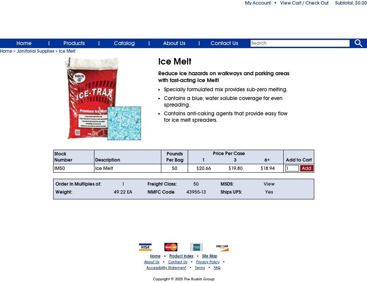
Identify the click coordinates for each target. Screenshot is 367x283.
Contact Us (224, 43)
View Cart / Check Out (304, 3)
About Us (174, 43)
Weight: (63, 192)
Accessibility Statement (166, 267)
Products (74, 43)
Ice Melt (67, 51)
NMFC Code (161, 192)
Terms (200, 267)
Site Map (209, 256)
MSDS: (227, 184)
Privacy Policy (207, 262)
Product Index (181, 256)
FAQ (217, 267)
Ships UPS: (231, 192)
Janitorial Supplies (35, 51)
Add (306, 168)
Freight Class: (162, 184)
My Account (258, 3)
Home (24, 43)
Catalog (124, 43)
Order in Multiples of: (78, 184)
